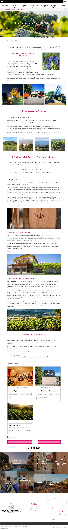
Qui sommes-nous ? (12, 523)
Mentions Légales (57, 523)
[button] (15, 5)
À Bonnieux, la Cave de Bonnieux (18, 232)
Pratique (9, 526)
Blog (2, 526)
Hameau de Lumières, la (15, 278)
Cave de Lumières (30, 278)
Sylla (31, 182)
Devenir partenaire (41, 523)
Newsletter (50, 523)
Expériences (5, 528)
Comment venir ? (58, 519)
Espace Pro (20, 523)
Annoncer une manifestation (30, 523)
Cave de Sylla (12, 187)
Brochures (17, 526)
